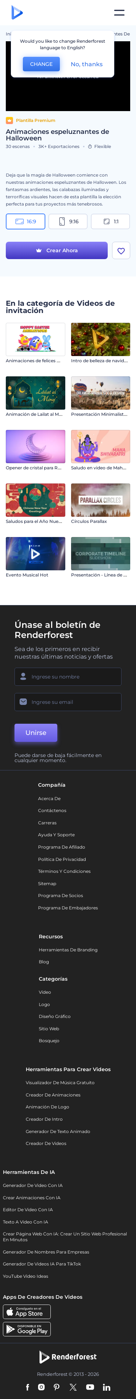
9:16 (68, 221)
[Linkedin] (106, 1388)
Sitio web (49, 1028)
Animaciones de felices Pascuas (40, 360)
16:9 (25, 221)
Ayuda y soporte (56, 834)
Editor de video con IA (28, 1209)
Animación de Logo (47, 1107)
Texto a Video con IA (25, 1222)
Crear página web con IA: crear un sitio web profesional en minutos (65, 1236)
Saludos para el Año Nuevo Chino (42, 521)
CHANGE (41, 64)
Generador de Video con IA (33, 1185)
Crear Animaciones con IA (32, 1197)
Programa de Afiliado (61, 847)
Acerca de (49, 798)
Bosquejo (49, 1040)
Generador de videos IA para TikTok (42, 1264)
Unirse (35, 733)
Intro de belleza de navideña (101, 360)
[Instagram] (41, 1388)
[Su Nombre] (68, 677)
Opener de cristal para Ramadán (41, 467)
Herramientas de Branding (68, 949)
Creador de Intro (44, 1119)
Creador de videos (46, 1143)
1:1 (110, 221)
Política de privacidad (62, 859)
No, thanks (87, 64)
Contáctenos (52, 810)
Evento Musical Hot (27, 575)
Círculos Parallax (89, 521)
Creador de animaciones (53, 1095)
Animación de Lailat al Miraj (35, 414)
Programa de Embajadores (68, 907)
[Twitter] (73, 1388)
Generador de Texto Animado (58, 1131)
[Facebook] (27, 1388)
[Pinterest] (56, 1388)
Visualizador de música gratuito (60, 1082)
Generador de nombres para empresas (46, 1252)
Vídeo (45, 992)
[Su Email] (68, 702)
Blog (44, 961)
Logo (44, 1004)
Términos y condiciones (64, 871)
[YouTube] (90, 1388)
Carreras (47, 822)
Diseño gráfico (55, 1016)
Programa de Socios (60, 895)
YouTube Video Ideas (25, 1276)
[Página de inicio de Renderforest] (17, 13)
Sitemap (47, 883)
